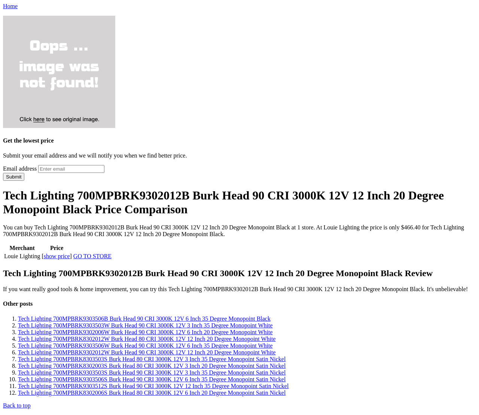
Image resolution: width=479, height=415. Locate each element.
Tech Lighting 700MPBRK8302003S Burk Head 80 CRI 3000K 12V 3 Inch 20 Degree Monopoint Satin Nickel (152, 366)
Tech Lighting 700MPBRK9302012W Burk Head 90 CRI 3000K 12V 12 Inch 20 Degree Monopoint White (147, 352)
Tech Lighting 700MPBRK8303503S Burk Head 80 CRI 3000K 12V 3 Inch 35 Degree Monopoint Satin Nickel (152, 359)
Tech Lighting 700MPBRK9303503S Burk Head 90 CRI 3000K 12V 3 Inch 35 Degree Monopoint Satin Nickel (152, 372)
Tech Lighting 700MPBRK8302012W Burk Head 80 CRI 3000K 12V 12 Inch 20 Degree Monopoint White (147, 339)
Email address (20, 168)
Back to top (17, 405)
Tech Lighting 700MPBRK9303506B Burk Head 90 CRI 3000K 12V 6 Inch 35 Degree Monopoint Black (144, 318)
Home (10, 6)
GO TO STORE (92, 256)
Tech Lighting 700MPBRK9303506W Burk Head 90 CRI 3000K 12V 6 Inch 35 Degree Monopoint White (145, 345)
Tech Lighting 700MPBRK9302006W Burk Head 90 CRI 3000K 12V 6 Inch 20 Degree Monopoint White (145, 332)
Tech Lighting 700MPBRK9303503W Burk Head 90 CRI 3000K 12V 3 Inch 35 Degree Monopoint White (145, 325)
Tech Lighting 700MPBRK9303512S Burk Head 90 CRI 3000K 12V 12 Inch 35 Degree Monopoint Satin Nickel (153, 386)
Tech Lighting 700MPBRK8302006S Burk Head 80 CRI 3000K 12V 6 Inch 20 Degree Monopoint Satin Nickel (152, 393)
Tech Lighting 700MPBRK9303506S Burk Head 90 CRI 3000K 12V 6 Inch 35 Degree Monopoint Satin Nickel (152, 379)
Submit (13, 177)
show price (57, 256)
